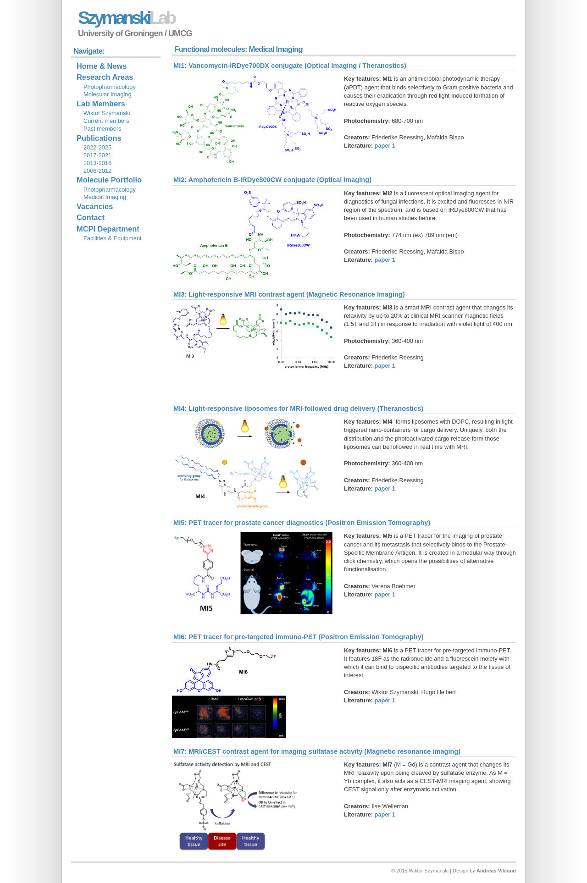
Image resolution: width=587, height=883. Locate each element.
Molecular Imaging (107, 94)
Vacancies (95, 206)
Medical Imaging (104, 196)
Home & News (102, 66)
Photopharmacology (109, 86)
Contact (91, 217)
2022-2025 (97, 147)
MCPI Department (108, 229)
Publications (99, 138)
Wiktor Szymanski (106, 113)
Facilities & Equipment (112, 238)
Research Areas (105, 77)
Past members (102, 128)
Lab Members (101, 103)
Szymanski (126, 18)
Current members (106, 120)
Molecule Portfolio (109, 180)
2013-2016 (97, 163)
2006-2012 (97, 170)
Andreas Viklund (496, 870)
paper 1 (385, 145)
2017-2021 (97, 155)
